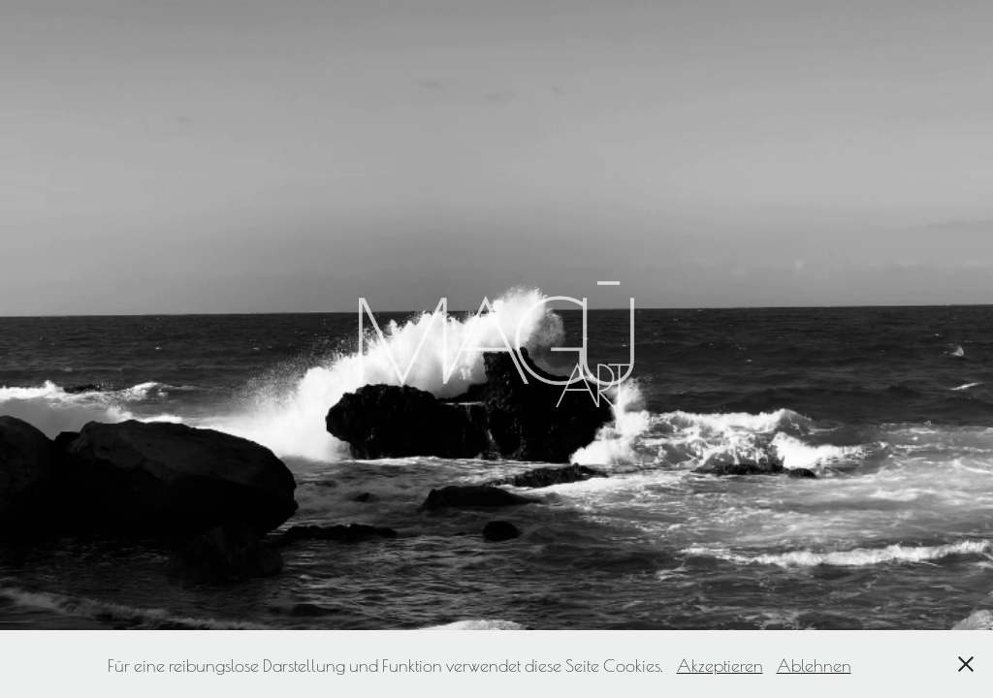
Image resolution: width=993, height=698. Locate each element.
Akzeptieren (720, 664)
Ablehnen (814, 664)
